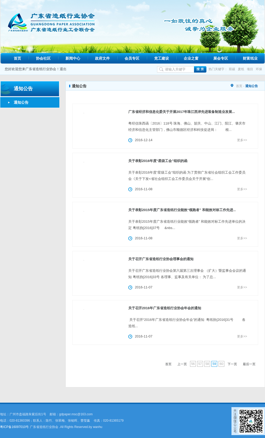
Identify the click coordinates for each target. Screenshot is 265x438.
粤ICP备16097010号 (14, 427)
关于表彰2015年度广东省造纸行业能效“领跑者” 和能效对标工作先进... (182, 210)
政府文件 (102, 58)
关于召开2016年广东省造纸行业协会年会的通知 (164, 308)
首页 (17, 58)
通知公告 (21, 102)
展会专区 (220, 58)
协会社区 (43, 58)
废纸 (241, 69)
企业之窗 (191, 58)
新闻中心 (72, 58)
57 (200, 364)
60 (221, 364)
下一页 (232, 364)
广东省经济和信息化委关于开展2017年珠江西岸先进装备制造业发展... (181, 112)
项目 (250, 69)
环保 (259, 69)
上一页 (182, 364)
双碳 (232, 69)
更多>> (242, 140)
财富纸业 (250, 58)
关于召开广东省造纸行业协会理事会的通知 (160, 259)
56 (193, 364)
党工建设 (161, 58)
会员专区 (132, 58)
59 (214, 364)
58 (207, 364)
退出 (63, 69)
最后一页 (249, 364)
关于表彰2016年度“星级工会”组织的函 (157, 161)
